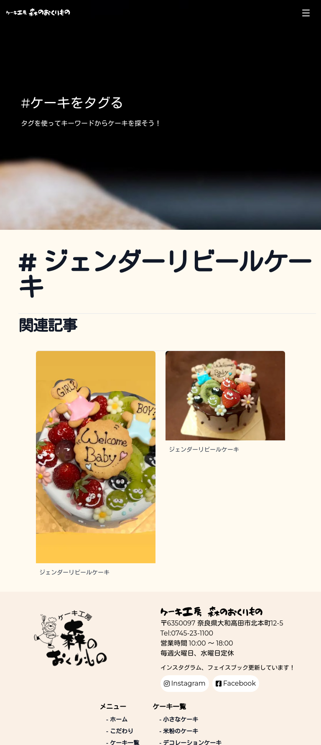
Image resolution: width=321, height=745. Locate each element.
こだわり (119, 731)
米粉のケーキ (178, 731)
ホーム (116, 719)
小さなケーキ (178, 719)
